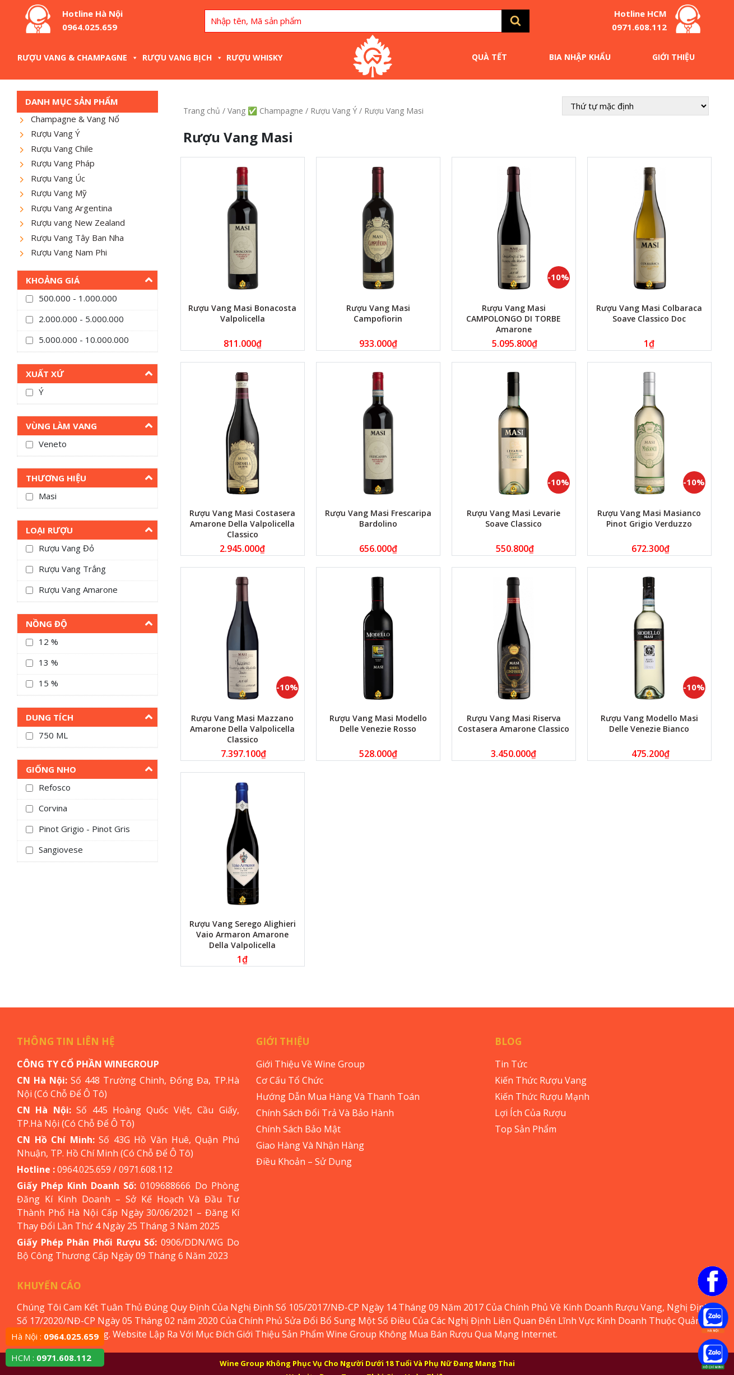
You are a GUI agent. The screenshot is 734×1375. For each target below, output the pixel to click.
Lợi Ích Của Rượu (530, 1113)
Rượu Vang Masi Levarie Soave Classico (513, 518)
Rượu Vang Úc (58, 178)
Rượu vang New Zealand (78, 222)
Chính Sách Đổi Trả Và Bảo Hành (325, 1113)
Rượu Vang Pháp (63, 163)
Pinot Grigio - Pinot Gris (84, 828)
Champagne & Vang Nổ (75, 118)
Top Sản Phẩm (525, 1129)
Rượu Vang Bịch (182, 57)
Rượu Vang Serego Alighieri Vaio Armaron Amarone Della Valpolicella (242, 934)
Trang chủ (201, 110)
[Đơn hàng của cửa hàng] (635, 105)
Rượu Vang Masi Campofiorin (378, 313)
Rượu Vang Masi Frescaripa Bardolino (378, 518)
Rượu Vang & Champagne (77, 57)
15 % (48, 683)
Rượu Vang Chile (62, 148)
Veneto (53, 443)
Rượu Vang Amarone (78, 589)
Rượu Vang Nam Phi (69, 252)
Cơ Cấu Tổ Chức (289, 1080)
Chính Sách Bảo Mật (298, 1129)
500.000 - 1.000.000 (78, 298)
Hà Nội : (55, 1336)
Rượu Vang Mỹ (59, 192)
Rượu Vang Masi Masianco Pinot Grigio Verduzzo (649, 518)
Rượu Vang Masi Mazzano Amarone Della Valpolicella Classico (242, 729)
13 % (48, 662)
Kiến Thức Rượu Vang (541, 1080)
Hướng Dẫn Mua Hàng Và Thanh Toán (338, 1096)
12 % (48, 641)
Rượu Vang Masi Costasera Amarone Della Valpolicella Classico (242, 524)
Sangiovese (61, 849)
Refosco (55, 787)
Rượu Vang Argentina (71, 207)
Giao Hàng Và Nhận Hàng (310, 1145)
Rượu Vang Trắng (72, 568)
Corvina (53, 808)
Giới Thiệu (673, 57)
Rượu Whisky (254, 57)
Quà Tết (489, 57)
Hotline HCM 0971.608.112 (639, 20)
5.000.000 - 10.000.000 (84, 339)
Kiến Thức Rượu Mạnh (542, 1096)
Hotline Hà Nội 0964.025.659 (92, 20)
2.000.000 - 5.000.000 (81, 318)
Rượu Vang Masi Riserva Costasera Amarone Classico (513, 723)
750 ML (53, 735)
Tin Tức (511, 1064)
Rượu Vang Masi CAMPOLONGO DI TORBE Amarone (513, 319)
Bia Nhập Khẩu (580, 57)
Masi (48, 495)
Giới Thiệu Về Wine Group (310, 1064)
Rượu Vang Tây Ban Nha (77, 237)
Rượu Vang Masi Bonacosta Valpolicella (242, 313)
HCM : (51, 1357)
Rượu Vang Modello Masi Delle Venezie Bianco (649, 723)
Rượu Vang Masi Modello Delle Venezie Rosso (378, 723)
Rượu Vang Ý (55, 133)
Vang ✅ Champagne (265, 110)
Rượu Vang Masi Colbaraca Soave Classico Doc (649, 313)
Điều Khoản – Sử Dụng (304, 1161)
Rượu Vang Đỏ (66, 548)
